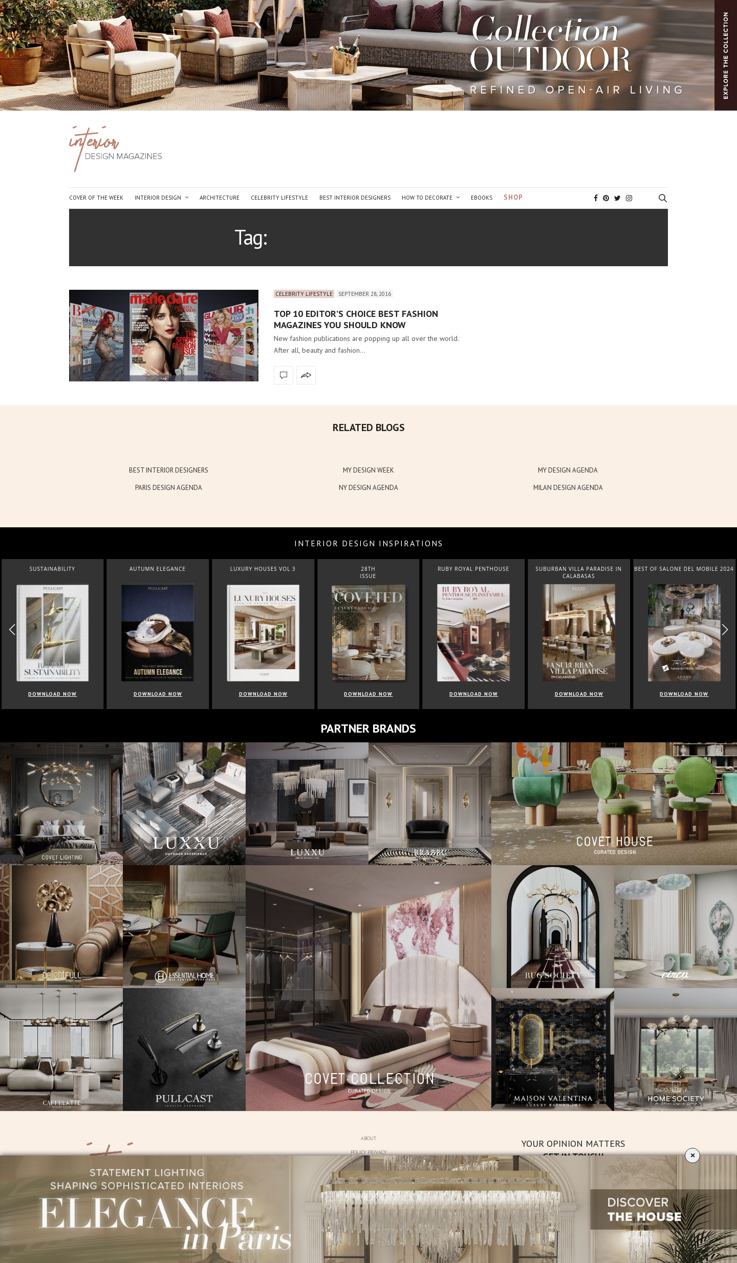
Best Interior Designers (355, 197)
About (368, 1138)
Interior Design (158, 197)
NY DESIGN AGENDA (368, 487)
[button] (725, 629)
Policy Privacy (368, 1152)
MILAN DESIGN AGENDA (568, 487)
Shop (513, 197)
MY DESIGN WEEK (368, 470)
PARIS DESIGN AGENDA (168, 487)
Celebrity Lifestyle (279, 197)
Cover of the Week (96, 197)
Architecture (220, 197)
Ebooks (481, 197)
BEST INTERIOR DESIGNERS (168, 470)
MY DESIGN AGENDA (568, 470)
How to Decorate (427, 197)
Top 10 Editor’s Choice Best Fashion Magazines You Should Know (356, 319)
